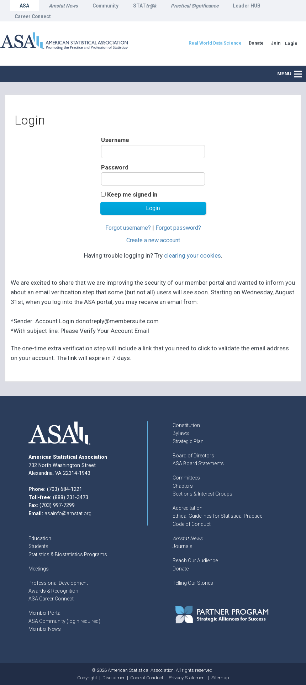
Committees (186, 478)
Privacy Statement (187, 677)
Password (114, 167)
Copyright (87, 677)
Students (38, 546)
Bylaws (181, 433)
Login (291, 43)
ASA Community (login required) (64, 621)
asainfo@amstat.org (67, 513)
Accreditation (187, 508)
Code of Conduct (192, 524)
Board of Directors (193, 455)
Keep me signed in (132, 194)
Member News (44, 629)
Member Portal (45, 613)
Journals (182, 546)
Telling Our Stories (193, 583)
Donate (181, 569)
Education (39, 538)
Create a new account (153, 240)
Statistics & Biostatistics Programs (67, 554)
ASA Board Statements (198, 463)
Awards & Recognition (53, 591)
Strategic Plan (188, 441)
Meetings (38, 569)
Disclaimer (113, 677)
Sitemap (220, 677)
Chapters (183, 486)
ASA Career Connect (51, 599)
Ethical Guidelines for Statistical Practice (217, 516)
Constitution (186, 425)
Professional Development (58, 583)
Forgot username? (128, 227)
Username (115, 140)
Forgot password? (178, 227)
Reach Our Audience (195, 560)
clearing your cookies (192, 255)
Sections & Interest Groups (202, 494)
